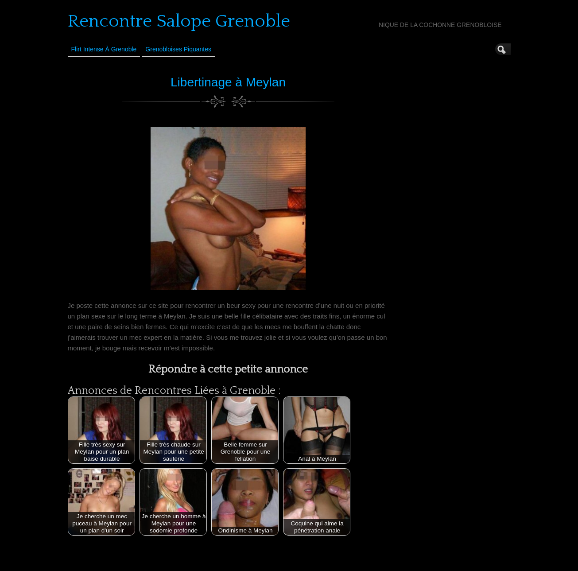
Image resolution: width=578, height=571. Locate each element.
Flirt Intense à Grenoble (104, 49)
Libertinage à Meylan (228, 82)
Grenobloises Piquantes (178, 49)
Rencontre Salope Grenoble (179, 21)
